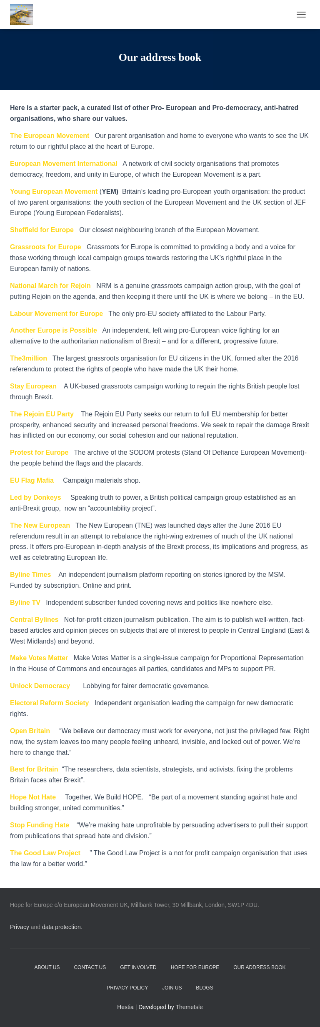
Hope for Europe (195, 967)
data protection (61, 927)
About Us (47, 967)
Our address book (259, 967)
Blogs (204, 988)
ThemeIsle (189, 1007)
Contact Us (90, 967)
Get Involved (138, 967)
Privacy (19, 927)
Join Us (172, 988)
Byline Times (30, 574)
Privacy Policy (127, 988)
